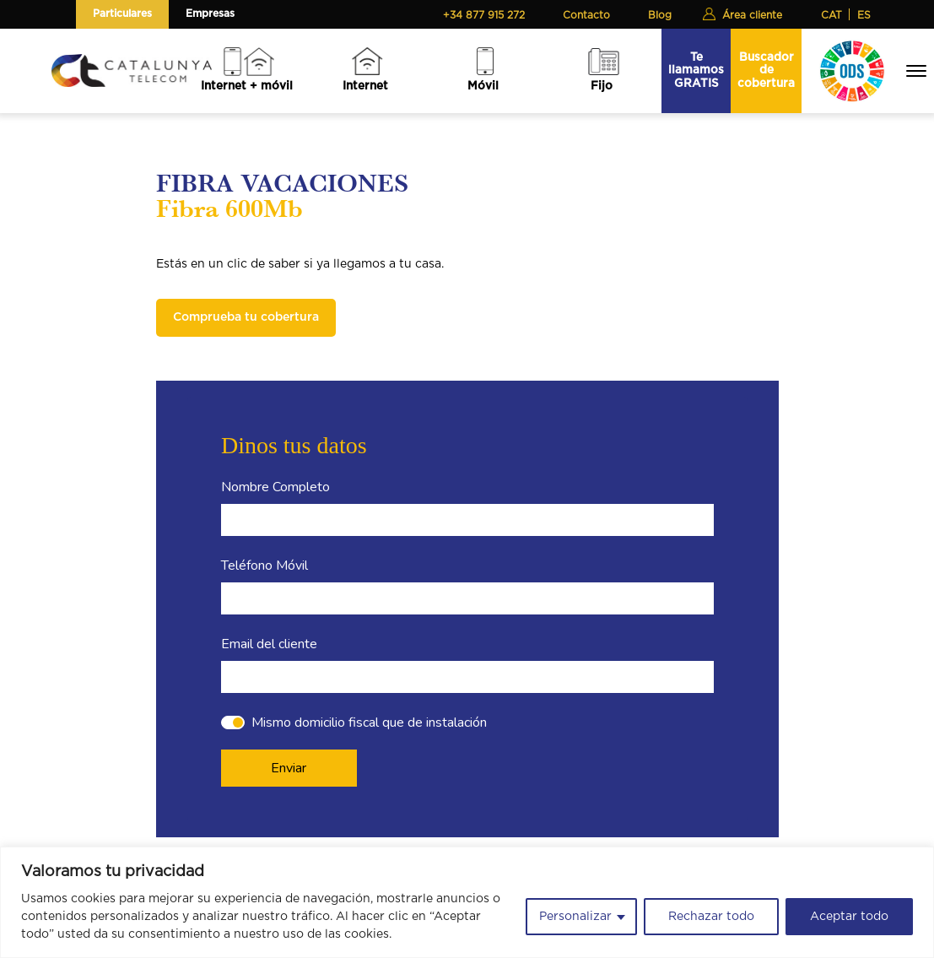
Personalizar (575, 917)
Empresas (210, 13)
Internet (365, 86)
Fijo (602, 86)
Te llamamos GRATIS (696, 70)
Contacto (586, 15)
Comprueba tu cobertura (246, 317)
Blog (660, 15)
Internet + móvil (247, 86)
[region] (467, 902)
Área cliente (752, 15)
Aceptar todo (849, 917)
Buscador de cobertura (766, 70)
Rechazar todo (711, 917)
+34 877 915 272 (484, 15)
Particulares (122, 13)
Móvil (483, 86)
